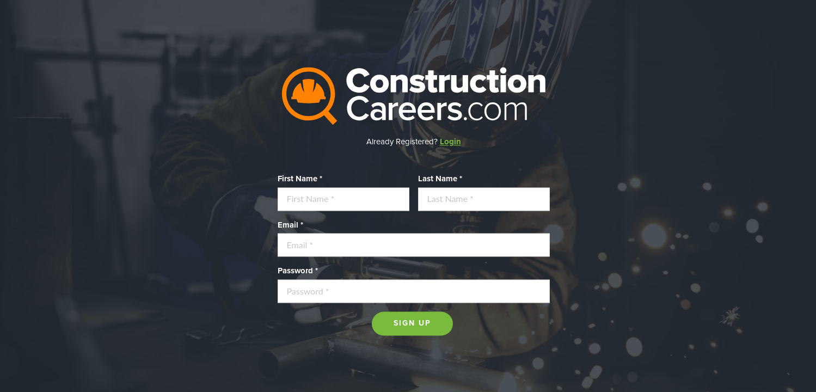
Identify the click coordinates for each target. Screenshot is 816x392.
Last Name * (440, 178)
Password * (298, 271)
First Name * (300, 178)
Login (450, 141)
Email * (290, 225)
